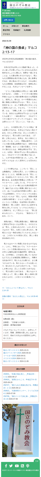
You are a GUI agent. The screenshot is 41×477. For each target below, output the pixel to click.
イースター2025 (9, 356)
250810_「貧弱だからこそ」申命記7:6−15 (20, 379)
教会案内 (25, 26)
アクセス (6, 34)
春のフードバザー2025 (12, 353)
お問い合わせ (8, 20)
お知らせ (15, 26)
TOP (37, 461)
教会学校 (6, 30)
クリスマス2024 (9, 358)
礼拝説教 (27, 30)
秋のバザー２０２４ (11, 361)
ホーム (5, 26)
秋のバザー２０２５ (11, 350)
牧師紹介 (16, 30)
